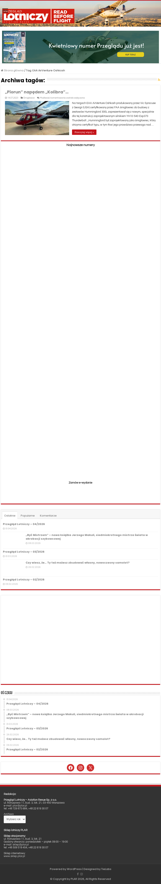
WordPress (74, 869)
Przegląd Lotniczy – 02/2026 (23, 579)
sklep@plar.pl (21, 844)
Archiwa (9, 813)
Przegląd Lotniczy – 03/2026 (23, 552)
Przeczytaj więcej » (84, 132)
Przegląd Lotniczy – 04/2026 (24, 524)
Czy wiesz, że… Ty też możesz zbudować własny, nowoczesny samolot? (78, 563)
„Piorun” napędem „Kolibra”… (36, 92)
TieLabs (106, 869)
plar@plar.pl (20, 805)
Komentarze (48, 516)
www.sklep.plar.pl (14, 856)
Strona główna (12, 70)
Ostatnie (10, 516)
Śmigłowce (29, 98)
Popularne (28, 516)
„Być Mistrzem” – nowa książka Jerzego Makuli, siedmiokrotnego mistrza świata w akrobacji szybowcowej (87, 537)
